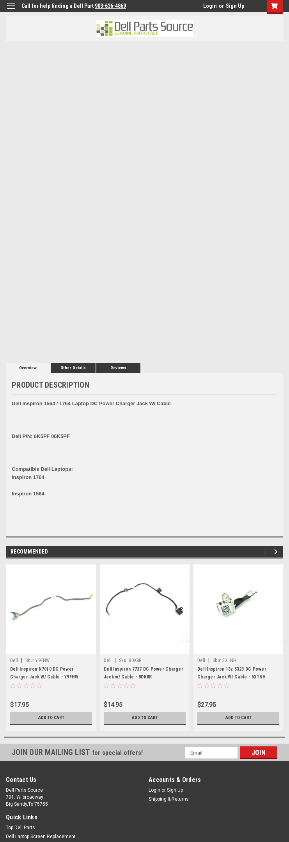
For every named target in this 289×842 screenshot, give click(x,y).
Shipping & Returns (169, 799)
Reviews (118, 367)
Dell (14, 660)
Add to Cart (51, 718)
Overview (28, 367)
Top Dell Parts (20, 827)
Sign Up (235, 6)
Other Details (73, 367)
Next (277, 552)
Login (210, 6)
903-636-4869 (110, 6)
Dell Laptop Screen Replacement (41, 836)
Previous (266, 552)
